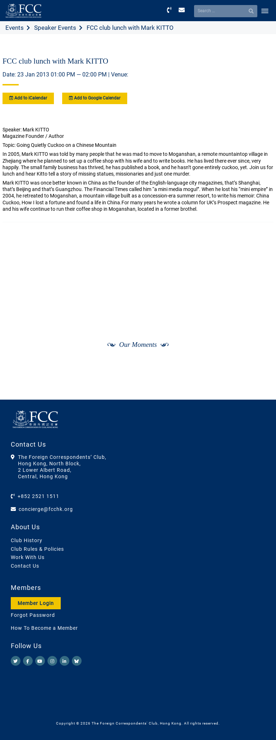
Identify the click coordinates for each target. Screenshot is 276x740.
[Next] (260, 381)
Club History (26, 540)
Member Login (36, 603)
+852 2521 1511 (38, 496)
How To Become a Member (44, 628)
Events (14, 27)
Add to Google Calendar (94, 98)
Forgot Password (33, 615)
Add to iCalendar (28, 98)
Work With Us (28, 557)
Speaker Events (55, 27)
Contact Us (25, 566)
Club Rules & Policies (37, 549)
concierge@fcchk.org (46, 509)
